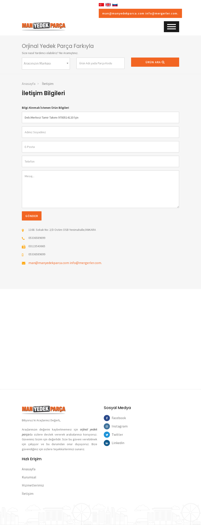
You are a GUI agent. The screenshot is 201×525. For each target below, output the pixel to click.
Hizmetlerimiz (33, 485)
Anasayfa (28, 83)
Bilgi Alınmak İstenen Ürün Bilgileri (45, 108)
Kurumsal (29, 477)
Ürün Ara (155, 62)
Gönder (31, 216)
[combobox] (46, 64)
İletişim (48, 83)
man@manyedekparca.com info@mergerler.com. (140, 13)
